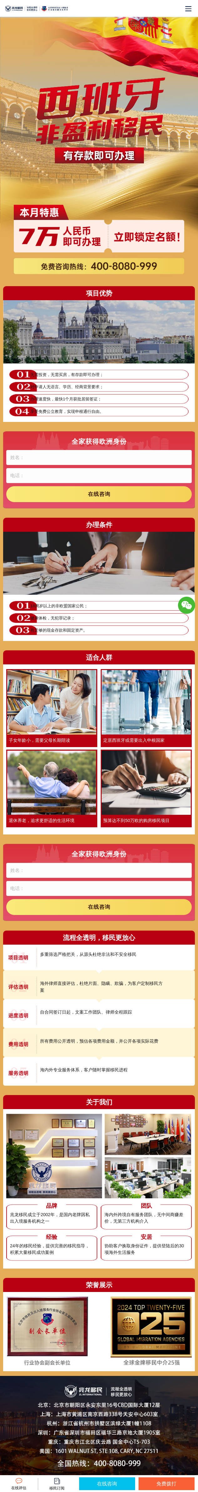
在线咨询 (99, 494)
